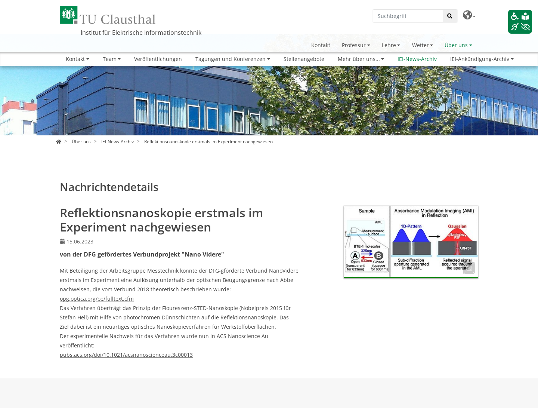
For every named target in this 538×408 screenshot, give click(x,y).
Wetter (420, 45)
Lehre (389, 45)
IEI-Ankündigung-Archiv (479, 58)
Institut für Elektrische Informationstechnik (141, 32)
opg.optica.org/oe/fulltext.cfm (97, 298)
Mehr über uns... (359, 58)
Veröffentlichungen (158, 58)
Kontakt (320, 45)
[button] (469, 15)
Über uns (456, 45)
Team (110, 58)
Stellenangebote (304, 58)
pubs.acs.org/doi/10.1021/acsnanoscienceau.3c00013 (126, 354)
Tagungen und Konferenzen (230, 58)
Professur (354, 45)
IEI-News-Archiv (417, 58)
